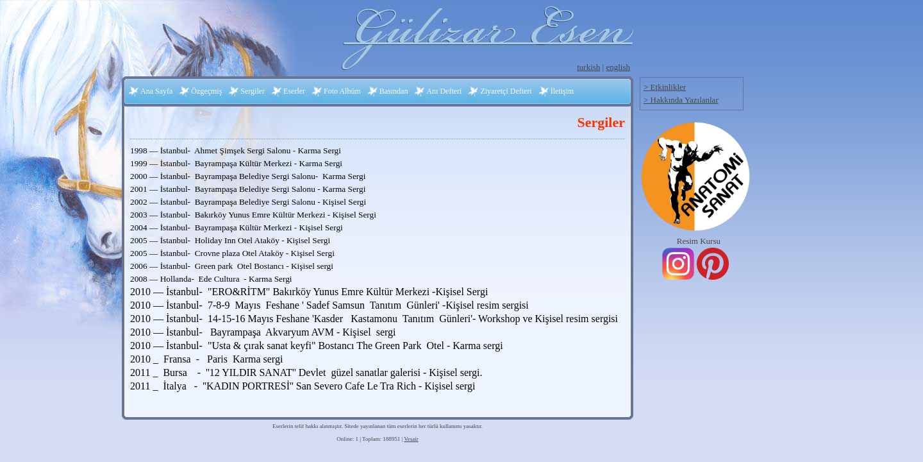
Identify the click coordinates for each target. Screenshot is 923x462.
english (618, 67)
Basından (393, 91)
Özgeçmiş (206, 91)
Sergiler (252, 91)
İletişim (562, 91)
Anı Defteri (444, 91)
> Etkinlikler (665, 87)
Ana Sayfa (156, 91)
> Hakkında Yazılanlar (681, 100)
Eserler (294, 91)
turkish (588, 67)
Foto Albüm (342, 91)
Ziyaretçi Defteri (505, 91)
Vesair (411, 439)
